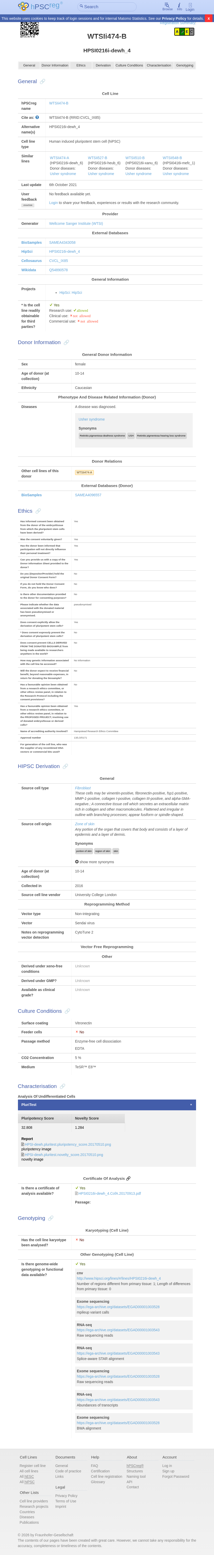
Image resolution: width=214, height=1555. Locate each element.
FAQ (94, 1465)
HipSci (26, 252)
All (27, 1476)
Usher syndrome (63, 174)
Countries (27, 1511)
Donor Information (55, 66)
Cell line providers (34, 1500)
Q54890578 (58, 270)
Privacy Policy (174, 18)
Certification (100, 1470)
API (129, 1481)
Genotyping (185, 66)
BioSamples (31, 242)
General (29, 66)
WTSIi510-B (135, 158)
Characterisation (159, 66)
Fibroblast (83, 787)
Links (59, 1476)
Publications (29, 1522)
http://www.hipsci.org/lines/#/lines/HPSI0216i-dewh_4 (119, 1278)
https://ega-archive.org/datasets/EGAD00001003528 (118, 1306)
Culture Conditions (129, 66)
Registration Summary (177, 23)
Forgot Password (175, 1476)
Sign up (168, 1470)
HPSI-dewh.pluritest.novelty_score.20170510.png (64, 1154)
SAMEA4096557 (88, 495)
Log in (167, 1465)
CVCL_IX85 (58, 261)
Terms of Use (65, 1500)
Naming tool (136, 1476)
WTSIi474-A (59, 158)
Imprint (60, 1506)
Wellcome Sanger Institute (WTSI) (76, 223)
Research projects (34, 1506)
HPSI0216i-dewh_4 (64, 252)
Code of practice (68, 1470)
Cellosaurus (31, 261)
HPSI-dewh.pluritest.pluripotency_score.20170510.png (68, 1144)
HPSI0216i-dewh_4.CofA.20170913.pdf (109, 1193)
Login (190, 7)
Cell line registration (106, 1476)
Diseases (27, 1516)
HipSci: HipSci (70, 292)
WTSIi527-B (97, 158)
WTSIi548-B (172, 158)
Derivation (103, 66)
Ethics (81, 66)
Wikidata (28, 270)
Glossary (98, 1481)
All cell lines (29, 1470)
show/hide (27, 205)
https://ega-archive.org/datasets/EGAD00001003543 (118, 1329)
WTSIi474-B (58, 103)
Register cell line (33, 1465)
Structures (135, 1470)
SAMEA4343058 (62, 242)
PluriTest (28, 1104)
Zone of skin (85, 824)
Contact (133, 1486)
